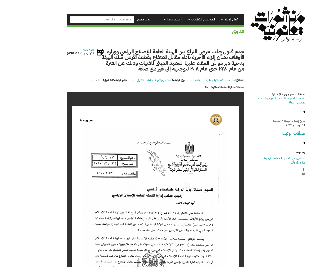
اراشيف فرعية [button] (151, 19)
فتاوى (118, 80)
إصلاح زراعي (276, 158)
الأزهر (265, 158)
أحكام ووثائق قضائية (138, 80)
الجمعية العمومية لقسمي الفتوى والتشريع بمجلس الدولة (259, 100)
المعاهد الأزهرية (251, 158)
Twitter (281, 174)
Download (65, 50)
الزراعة (176, 80)
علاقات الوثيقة (271, 133)
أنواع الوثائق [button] (207, 19)
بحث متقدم (122, 19)
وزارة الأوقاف (276, 162)
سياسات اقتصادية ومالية (198, 80)
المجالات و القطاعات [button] (179, 19)
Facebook (281, 169)
